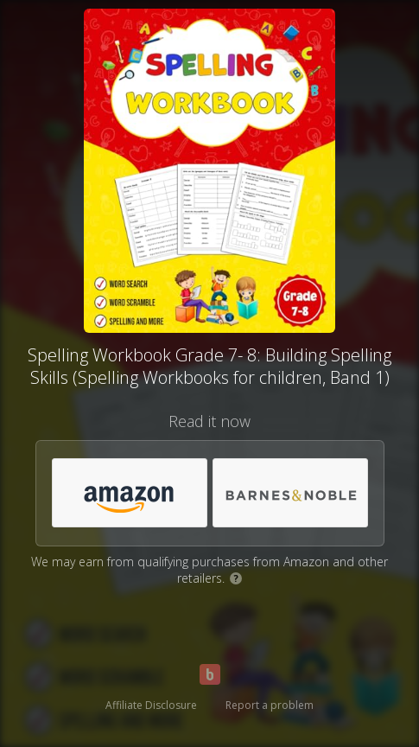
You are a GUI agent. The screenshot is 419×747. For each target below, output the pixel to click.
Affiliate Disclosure (151, 705)
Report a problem (269, 705)
